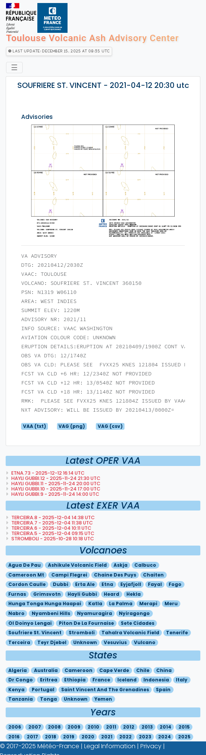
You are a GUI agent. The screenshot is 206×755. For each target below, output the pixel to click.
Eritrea (48, 680)
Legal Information (109, 746)
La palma (120, 603)
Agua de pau (24, 565)
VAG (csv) (110, 426)
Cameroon (78, 670)
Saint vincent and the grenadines (105, 689)
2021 (106, 736)
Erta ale (85, 584)
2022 (125, 736)
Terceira (19, 642)
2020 (87, 736)
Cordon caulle (27, 584)
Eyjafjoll (130, 584)
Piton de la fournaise (86, 623)
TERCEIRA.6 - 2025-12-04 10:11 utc (50, 528)
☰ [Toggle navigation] (14, 67)
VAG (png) (71, 426)
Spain (163, 689)
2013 (147, 727)
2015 (184, 727)
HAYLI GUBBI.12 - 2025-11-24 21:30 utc (55, 478)
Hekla (133, 594)
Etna (107, 584)
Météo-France (58, 746)
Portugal (43, 689)
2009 (74, 727)
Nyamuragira (94, 613)
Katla (95, 603)
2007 (34, 727)
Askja (121, 565)
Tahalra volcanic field (130, 632)
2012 (128, 727)
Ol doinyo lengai (30, 623)
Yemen (103, 699)
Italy (182, 680)
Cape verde (114, 670)
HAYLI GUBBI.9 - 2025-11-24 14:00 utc (54, 494)
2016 (14, 736)
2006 (14, 727)
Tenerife (177, 632)
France (101, 680)
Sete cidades (137, 623)
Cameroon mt (26, 575)
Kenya (16, 689)
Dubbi (60, 584)
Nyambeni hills (51, 613)
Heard (111, 594)
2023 (145, 736)
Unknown (85, 642)
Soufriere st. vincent (34, 632)
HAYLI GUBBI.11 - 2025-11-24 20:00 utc (55, 483)
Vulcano (144, 642)
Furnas (17, 594)
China (164, 670)
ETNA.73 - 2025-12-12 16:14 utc (47, 473)
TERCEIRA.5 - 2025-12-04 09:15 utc (52, 533)
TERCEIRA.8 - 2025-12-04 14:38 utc (52, 517)
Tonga (48, 699)
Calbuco (145, 565)
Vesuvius (115, 642)
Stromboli (82, 632)
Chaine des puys (115, 575)
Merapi (148, 603)
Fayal (155, 584)
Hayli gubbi (82, 594)
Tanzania (20, 699)
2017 (32, 736)
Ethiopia (75, 680)
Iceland (127, 680)
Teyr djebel (51, 642)
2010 (93, 727)
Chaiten (153, 575)
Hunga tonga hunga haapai (44, 603)
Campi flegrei (69, 575)
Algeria (17, 670)
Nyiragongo (134, 613)
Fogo (175, 584)
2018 (50, 736)
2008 (54, 727)
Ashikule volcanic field (77, 565)
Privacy (150, 746)
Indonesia (156, 680)
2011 (111, 727)
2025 (184, 736)
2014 (165, 727)
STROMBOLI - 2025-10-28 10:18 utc (52, 538)
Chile (142, 670)
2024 (164, 736)
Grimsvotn (47, 594)
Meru (171, 603)
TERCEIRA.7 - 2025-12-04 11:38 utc (51, 523)
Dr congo (20, 680)
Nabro (16, 613)
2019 (68, 736)
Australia (46, 670)
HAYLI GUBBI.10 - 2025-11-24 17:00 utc (55, 489)
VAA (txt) (34, 426)
